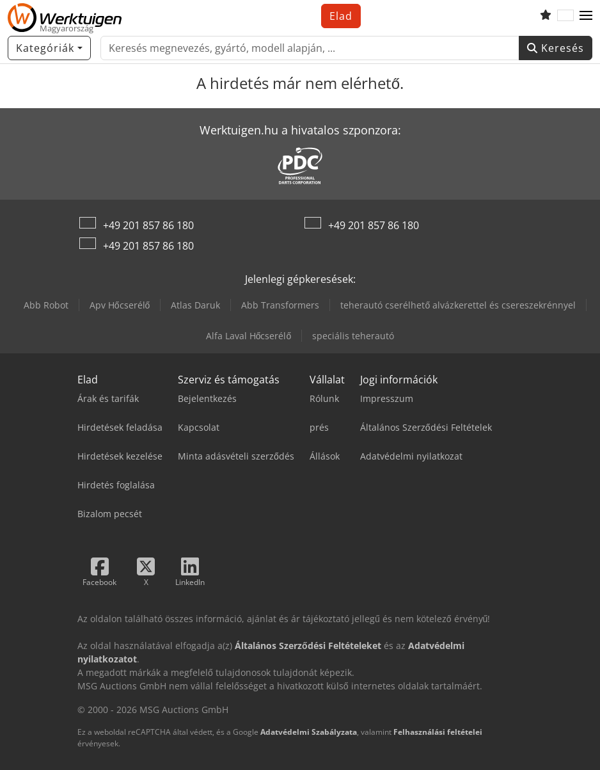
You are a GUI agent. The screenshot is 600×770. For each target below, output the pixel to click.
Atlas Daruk (195, 305)
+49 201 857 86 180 (148, 225)
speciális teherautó (353, 336)
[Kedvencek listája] (545, 16)
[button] (586, 16)
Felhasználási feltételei (437, 731)
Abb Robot (46, 305)
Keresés (555, 48)
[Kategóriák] (49, 48)
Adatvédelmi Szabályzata (308, 731)
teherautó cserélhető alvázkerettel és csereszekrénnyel (458, 305)
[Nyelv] (565, 16)
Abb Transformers (280, 305)
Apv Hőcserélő (120, 305)
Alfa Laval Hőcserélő (249, 336)
